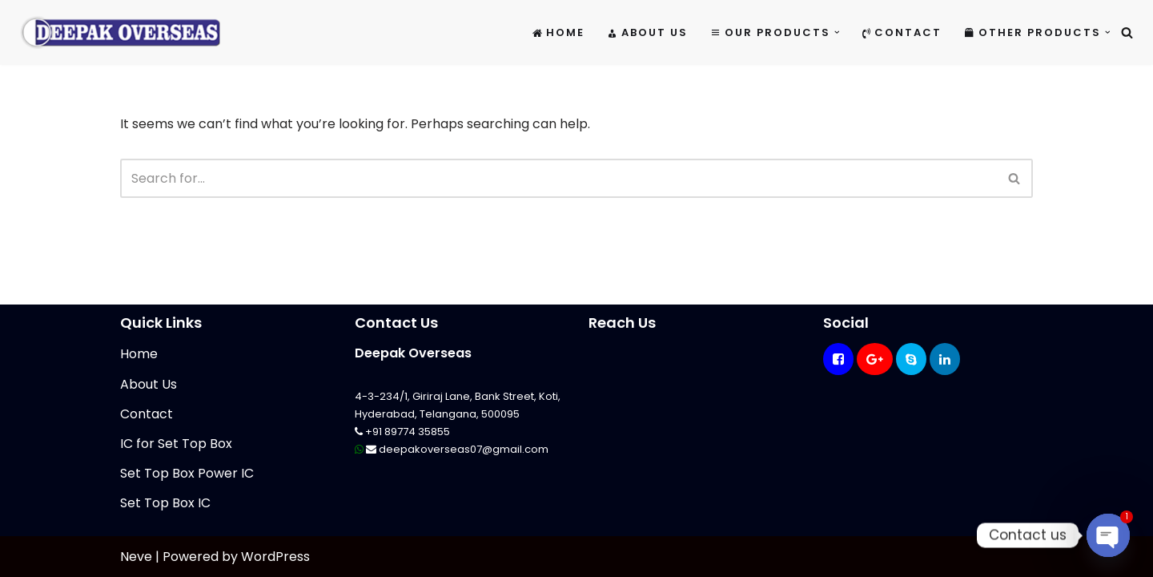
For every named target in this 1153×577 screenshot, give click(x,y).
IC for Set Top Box (176, 443)
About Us (647, 32)
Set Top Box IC (165, 503)
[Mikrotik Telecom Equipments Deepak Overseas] (120, 32)
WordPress (275, 556)
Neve (136, 556)
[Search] (1127, 32)
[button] (837, 32)
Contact (902, 32)
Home (558, 32)
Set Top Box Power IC (187, 473)
